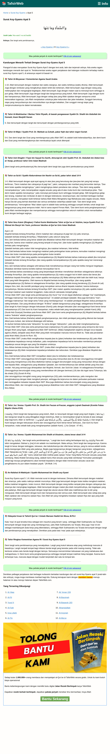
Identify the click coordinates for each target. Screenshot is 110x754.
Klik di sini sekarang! (72, 56)
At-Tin (10, 618)
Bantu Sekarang (55, 699)
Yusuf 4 (11, 603)
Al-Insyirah (63, 613)
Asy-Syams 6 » (62, 47)
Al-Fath (11, 608)
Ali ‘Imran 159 (65, 592)
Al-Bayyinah (64, 597)
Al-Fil (10, 597)
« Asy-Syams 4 (47, 47)
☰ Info (103, 4)
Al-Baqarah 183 (65, 603)
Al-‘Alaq (11, 592)
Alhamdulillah (64, 608)
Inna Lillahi (12, 613)
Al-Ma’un (62, 618)
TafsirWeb (15, 3)
